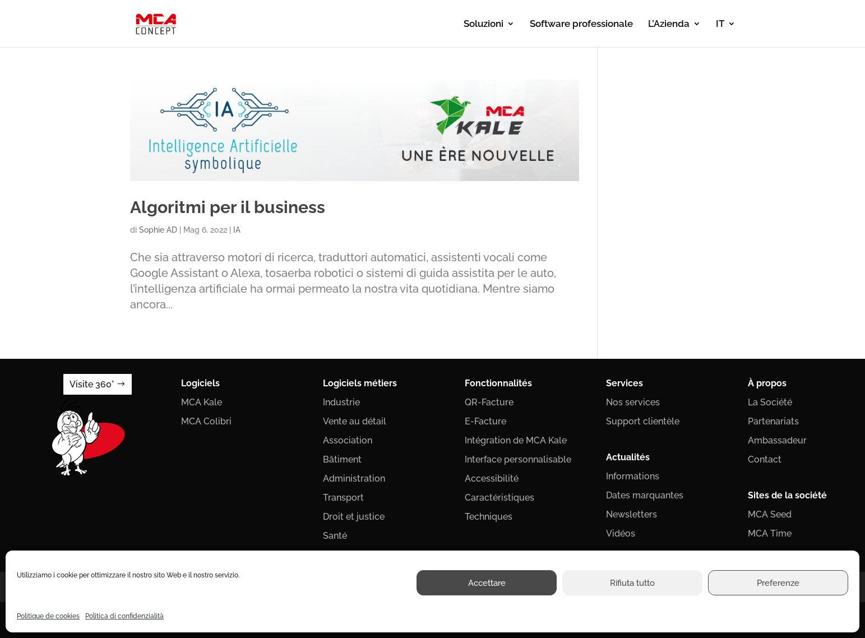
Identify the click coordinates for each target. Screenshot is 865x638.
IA (236, 229)
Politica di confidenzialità (124, 616)
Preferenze (778, 583)
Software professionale (581, 24)
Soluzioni (483, 24)
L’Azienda (669, 24)
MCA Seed (770, 514)
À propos (767, 383)
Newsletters (631, 514)
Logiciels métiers (360, 383)
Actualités (628, 457)
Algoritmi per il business (227, 207)
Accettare (487, 583)
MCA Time (770, 533)
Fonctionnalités (498, 383)
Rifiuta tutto (632, 583)
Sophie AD (158, 229)
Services (624, 383)
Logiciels (200, 383)
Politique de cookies (48, 616)
